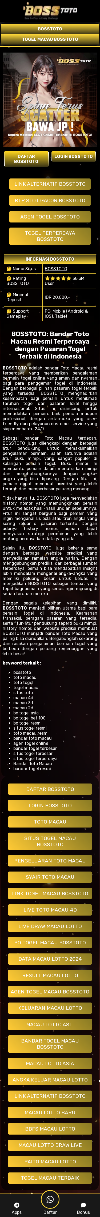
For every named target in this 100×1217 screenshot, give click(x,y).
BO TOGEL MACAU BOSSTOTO (50, 943)
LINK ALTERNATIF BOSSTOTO (50, 184)
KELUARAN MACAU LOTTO (50, 1008)
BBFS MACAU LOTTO (50, 1129)
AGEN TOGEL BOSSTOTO (50, 217)
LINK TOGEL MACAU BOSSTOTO (50, 893)
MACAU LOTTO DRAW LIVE (50, 1145)
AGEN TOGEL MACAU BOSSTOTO (50, 992)
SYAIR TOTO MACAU (50, 877)
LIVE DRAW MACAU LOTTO (50, 926)
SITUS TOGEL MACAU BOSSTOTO (50, 841)
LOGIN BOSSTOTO (50, 805)
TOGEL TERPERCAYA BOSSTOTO (50, 236)
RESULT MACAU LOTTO (50, 975)
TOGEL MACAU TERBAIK (50, 1178)
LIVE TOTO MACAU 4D (50, 910)
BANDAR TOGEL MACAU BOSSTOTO (50, 1044)
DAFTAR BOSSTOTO (50, 789)
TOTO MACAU (50, 822)
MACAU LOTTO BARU (50, 1112)
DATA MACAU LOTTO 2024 (50, 959)
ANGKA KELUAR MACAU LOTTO (50, 1080)
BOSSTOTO (56, 268)
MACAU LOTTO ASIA (50, 1063)
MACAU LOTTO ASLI (50, 1024)
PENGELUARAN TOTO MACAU (50, 861)
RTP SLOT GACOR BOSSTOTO (50, 200)
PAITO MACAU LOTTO (50, 1162)
